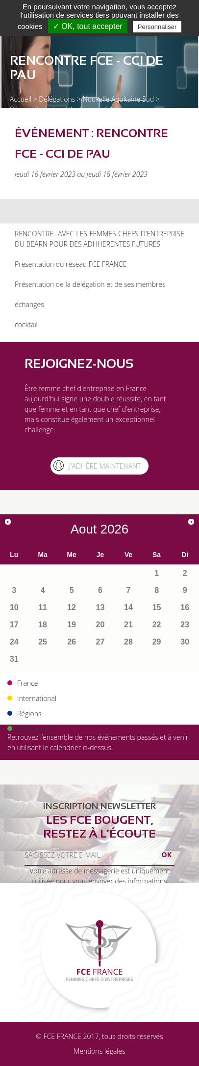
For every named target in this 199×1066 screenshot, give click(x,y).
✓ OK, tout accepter (88, 26)
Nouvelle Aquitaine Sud (118, 99)
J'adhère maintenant (105, 466)
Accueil (20, 99)
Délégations (57, 99)
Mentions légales (99, 1051)
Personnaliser (157, 26)
